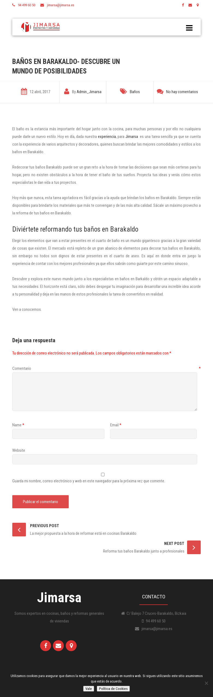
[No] (206, 683)
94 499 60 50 (26, 5)
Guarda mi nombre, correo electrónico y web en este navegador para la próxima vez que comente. (88, 481)
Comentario (106, 368)
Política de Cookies (113, 689)
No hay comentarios (182, 91)
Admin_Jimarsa (89, 91)
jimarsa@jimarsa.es (60, 5)
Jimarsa (131, 136)
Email (114, 425)
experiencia (107, 136)
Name (17, 425)
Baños (135, 91)
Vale (88, 689)
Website (18, 450)
